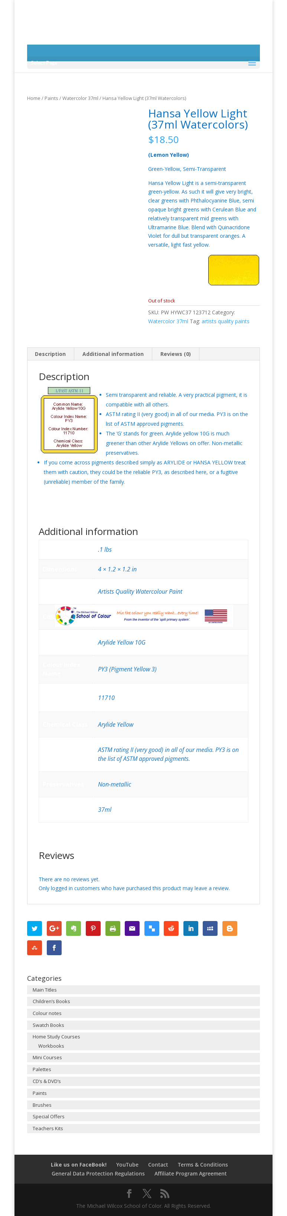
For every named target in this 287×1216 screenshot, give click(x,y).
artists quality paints (226, 321)
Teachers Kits (48, 1128)
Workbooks (51, 1045)
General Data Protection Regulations (98, 1173)
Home (33, 98)
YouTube (127, 1164)
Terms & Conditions (203, 1164)
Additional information (113, 353)
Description (50, 353)
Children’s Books (51, 1001)
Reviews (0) (175, 353)
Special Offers (49, 1116)
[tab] (50, 354)
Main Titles (45, 989)
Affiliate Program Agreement (190, 1173)
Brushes (42, 1105)
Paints (51, 98)
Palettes (42, 1069)
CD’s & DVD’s (47, 1081)
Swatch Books (48, 1025)
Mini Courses (47, 1057)
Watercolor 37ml (80, 98)
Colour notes (47, 1013)
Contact (158, 1164)
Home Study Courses (56, 1036)
